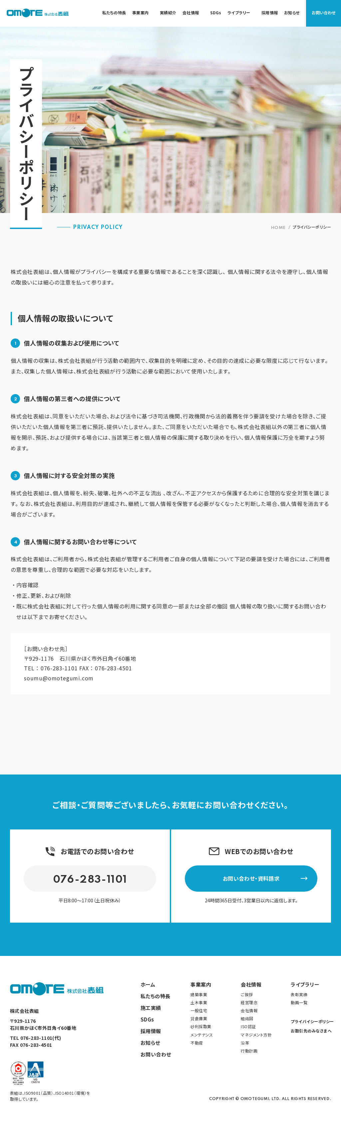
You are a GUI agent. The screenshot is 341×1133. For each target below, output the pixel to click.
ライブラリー (305, 983)
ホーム (148, 983)
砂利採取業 (200, 1026)
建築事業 (198, 994)
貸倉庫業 (198, 1018)
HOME (278, 228)
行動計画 (249, 1050)
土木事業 (198, 1002)
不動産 (196, 1042)
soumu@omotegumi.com (59, 678)
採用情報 (151, 1030)
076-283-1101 (59, 668)
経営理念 (249, 1002)
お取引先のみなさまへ (311, 1030)
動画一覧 (299, 1002)
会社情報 (251, 983)
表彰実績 (299, 994)
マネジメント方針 (256, 1034)
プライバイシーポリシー (311, 1021)
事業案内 (200, 983)
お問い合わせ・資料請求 (265, 878)
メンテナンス (201, 1034)
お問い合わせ (323, 12)
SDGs (147, 1018)
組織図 (247, 1018)
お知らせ (150, 1041)
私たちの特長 (155, 995)
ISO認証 (248, 1026)
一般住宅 (198, 1010)
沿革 (245, 1042)
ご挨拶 (247, 994)
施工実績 (151, 1007)
